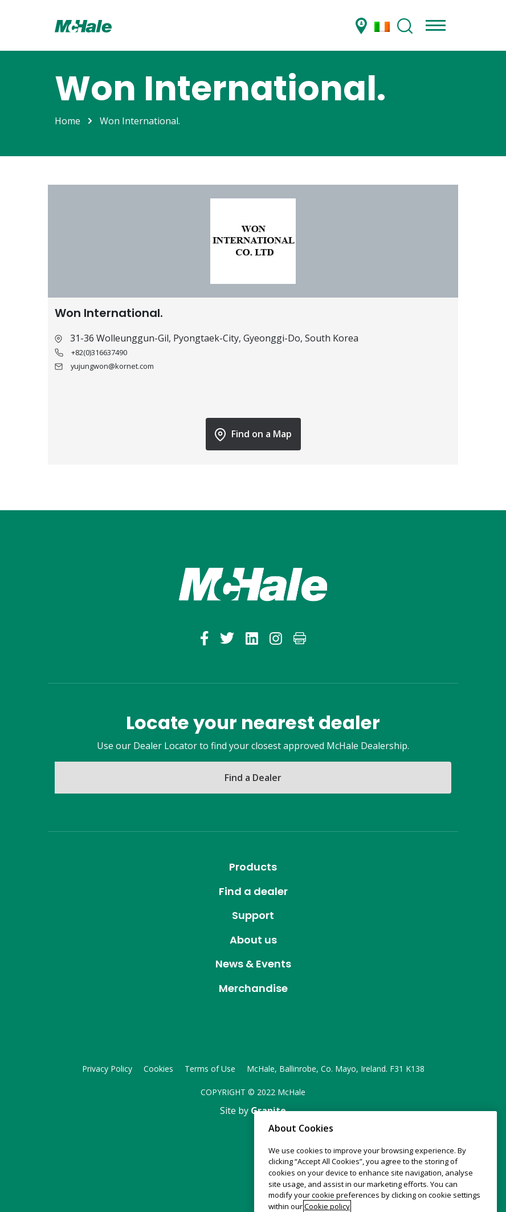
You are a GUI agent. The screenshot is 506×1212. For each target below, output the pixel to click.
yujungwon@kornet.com (112, 366)
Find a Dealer (253, 777)
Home (67, 121)
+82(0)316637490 (99, 352)
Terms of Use (210, 1068)
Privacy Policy (107, 1068)
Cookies (158, 1068)
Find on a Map (253, 434)
